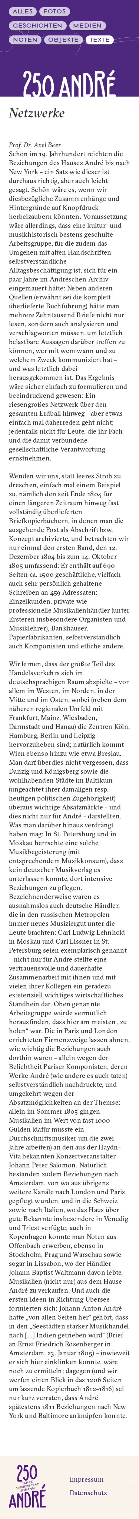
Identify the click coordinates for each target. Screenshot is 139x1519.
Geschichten (38, 26)
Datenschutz (88, 1492)
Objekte (63, 40)
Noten (25, 40)
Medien (87, 26)
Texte (100, 40)
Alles (23, 12)
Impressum (87, 1479)
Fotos (54, 12)
